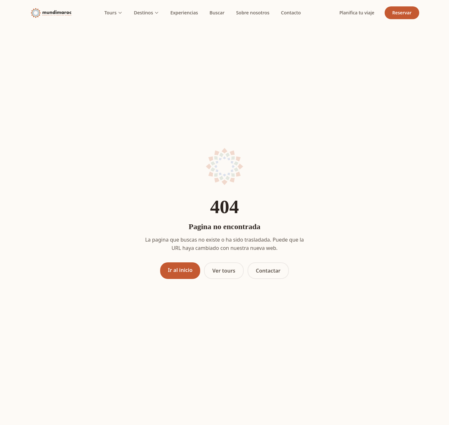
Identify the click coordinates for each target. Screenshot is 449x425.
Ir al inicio (180, 270)
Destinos (146, 13)
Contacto (291, 13)
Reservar (402, 13)
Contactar (268, 270)
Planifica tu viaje (356, 13)
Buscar (216, 13)
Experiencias (184, 13)
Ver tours (223, 270)
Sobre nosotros (252, 13)
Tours (113, 13)
